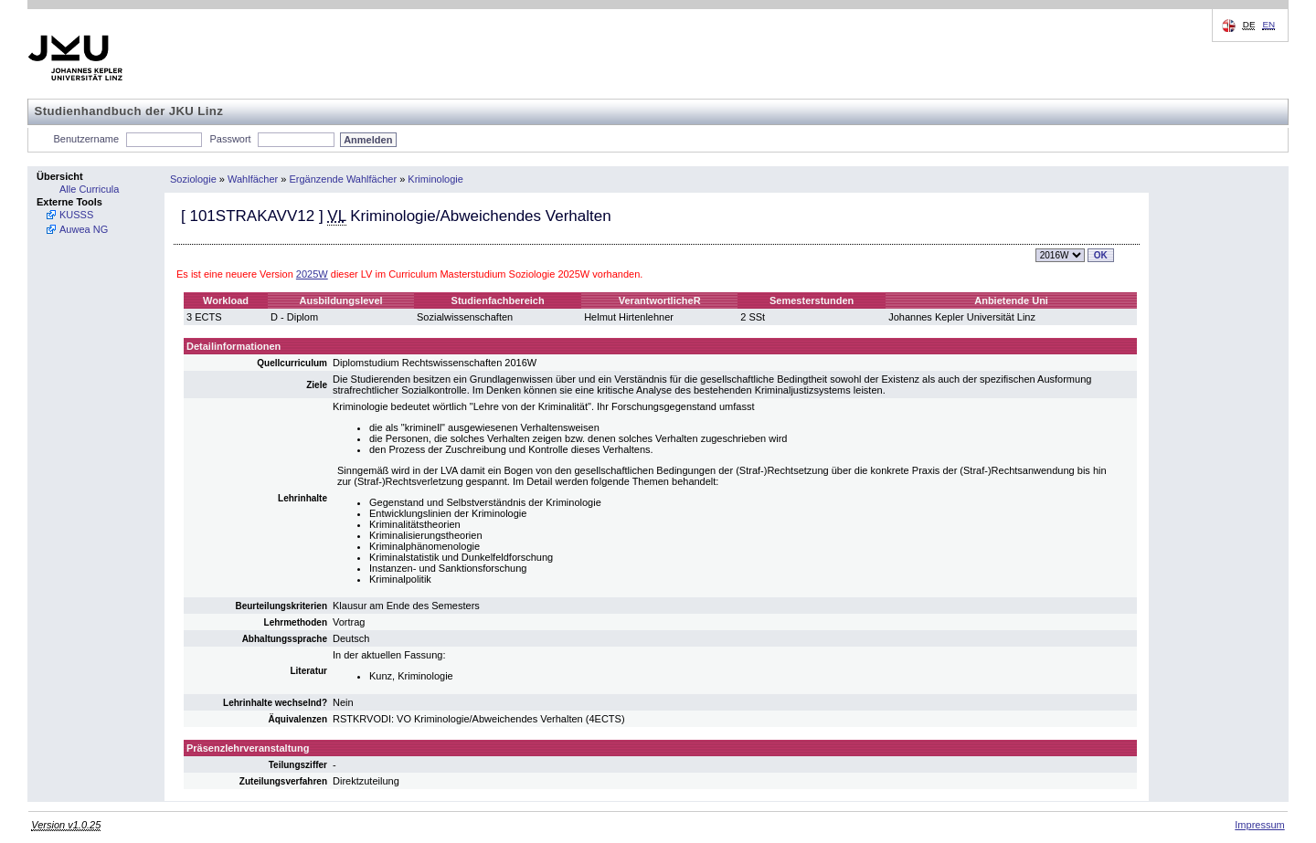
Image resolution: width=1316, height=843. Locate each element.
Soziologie (193, 179)
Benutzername (87, 138)
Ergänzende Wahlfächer (344, 179)
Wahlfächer (253, 179)
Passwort (229, 138)
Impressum (1259, 824)
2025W (312, 274)
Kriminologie (435, 179)
